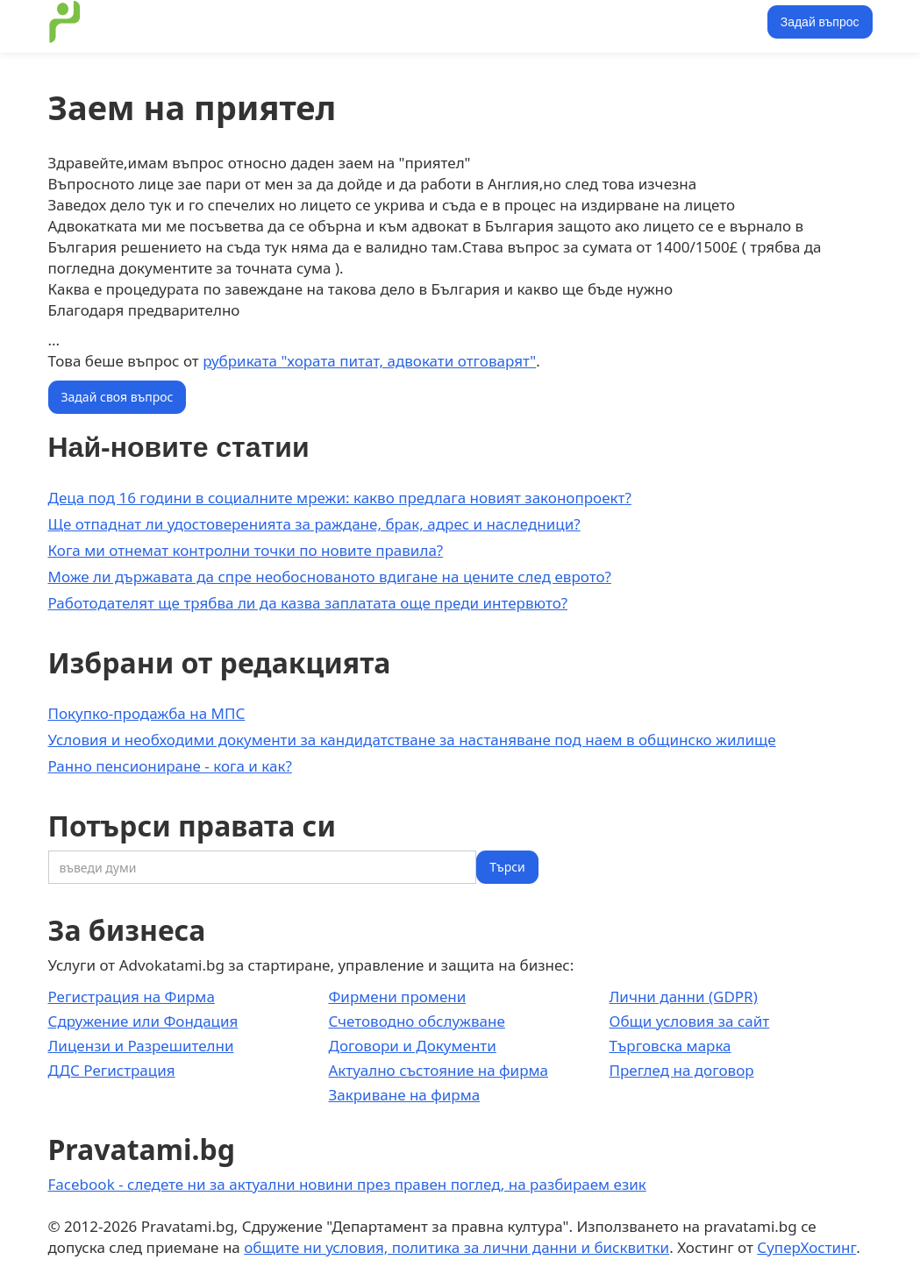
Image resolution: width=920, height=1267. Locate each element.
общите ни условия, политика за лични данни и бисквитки (456, 1247)
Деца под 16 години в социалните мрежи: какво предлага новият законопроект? (339, 498)
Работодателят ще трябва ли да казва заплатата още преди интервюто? (308, 603)
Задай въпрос (820, 22)
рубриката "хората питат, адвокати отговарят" (369, 361)
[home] (65, 22)
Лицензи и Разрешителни (141, 1046)
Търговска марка (670, 1046)
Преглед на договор (681, 1070)
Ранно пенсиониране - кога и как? (170, 766)
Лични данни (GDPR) (683, 996)
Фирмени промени (397, 996)
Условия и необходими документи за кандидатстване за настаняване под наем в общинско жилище (412, 740)
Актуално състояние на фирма (438, 1070)
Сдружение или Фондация (143, 1021)
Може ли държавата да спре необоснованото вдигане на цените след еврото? (329, 576)
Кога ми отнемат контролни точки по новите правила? (246, 550)
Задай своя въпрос (117, 396)
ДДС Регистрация (111, 1070)
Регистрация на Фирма (131, 996)
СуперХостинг (806, 1247)
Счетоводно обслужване (416, 1021)
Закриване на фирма (404, 1095)
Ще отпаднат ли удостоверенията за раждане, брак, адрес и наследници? (314, 524)
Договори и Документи (412, 1046)
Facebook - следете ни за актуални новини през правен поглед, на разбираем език (347, 1184)
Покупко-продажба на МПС (147, 713)
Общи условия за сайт (689, 1021)
